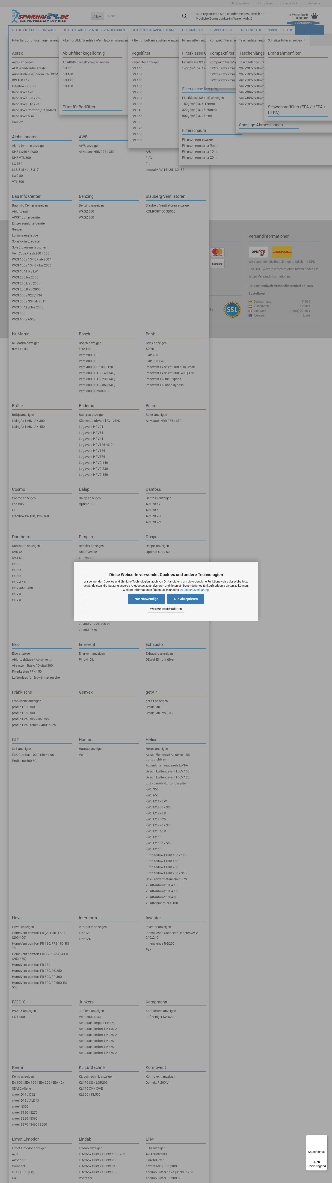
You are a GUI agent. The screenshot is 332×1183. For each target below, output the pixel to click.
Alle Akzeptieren (186, 599)
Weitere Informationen (166, 609)
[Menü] (324, 1137)
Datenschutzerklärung (194, 590)
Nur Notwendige (146, 599)
